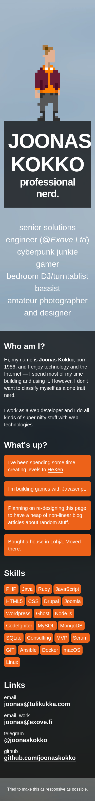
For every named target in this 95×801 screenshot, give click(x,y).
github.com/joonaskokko (40, 757)
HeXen (55, 469)
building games (33, 489)
